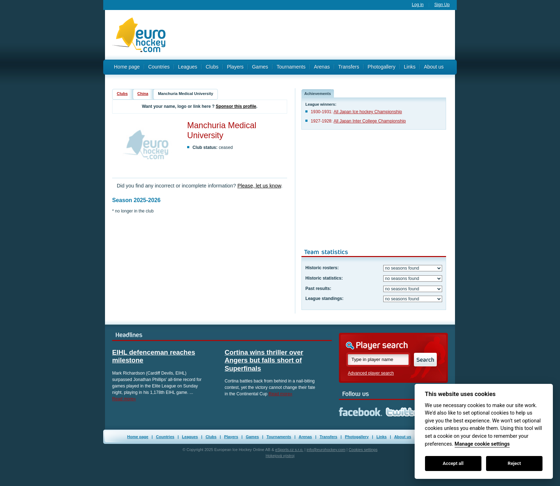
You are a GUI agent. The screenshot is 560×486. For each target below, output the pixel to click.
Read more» (124, 398)
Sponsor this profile (236, 106)
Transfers (348, 67)
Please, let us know (259, 186)
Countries (159, 67)
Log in (418, 4)
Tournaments (290, 67)
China (143, 93)
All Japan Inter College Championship (370, 121)
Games (260, 67)
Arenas (322, 67)
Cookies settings (363, 449)
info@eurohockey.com (325, 449)
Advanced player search (371, 373)
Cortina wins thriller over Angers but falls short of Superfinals (264, 360)
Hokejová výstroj (280, 456)
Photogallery (381, 67)
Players (235, 67)
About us (434, 67)
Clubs (212, 67)
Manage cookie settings (482, 444)
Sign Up (442, 4)
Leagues (188, 67)
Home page (127, 67)
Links (410, 67)
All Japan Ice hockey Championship (368, 111)
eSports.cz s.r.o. (289, 449)
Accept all (453, 463)
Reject (514, 463)
